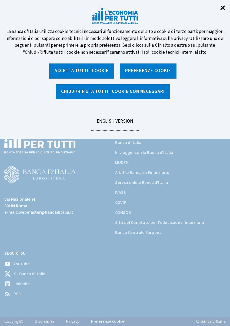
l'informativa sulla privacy (162, 38)
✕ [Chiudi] (222, 8)
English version (114, 124)
